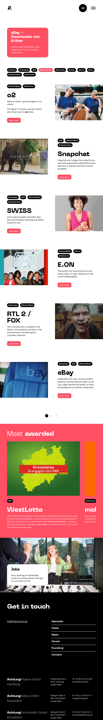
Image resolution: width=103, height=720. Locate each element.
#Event (81, 70)
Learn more (14, 120)
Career (56, 641)
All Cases (12, 70)
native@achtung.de (80, 681)
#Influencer (30, 74)
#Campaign (24, 70)
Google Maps (56, 684)
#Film (90, 70)
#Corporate (60, 70)
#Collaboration (14, 74)
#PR (34, 70)
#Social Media (46, 70)
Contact (57, 655)
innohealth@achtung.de (82, 715)
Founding (57, 648)
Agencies (57, 621)
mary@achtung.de (80, 698)
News (55, 635)
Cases (55, 628)
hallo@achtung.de (17, 621)
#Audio (72, 70)
